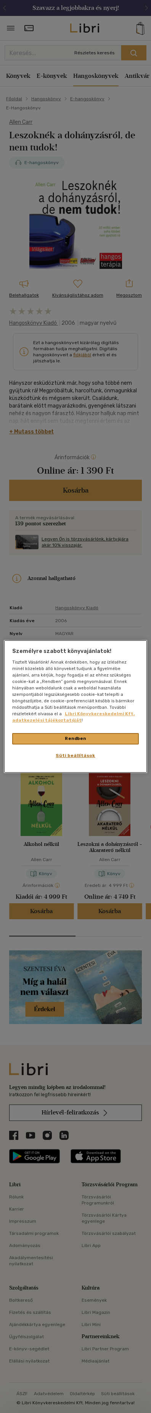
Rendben (75, 738)
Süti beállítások (75, 755)
